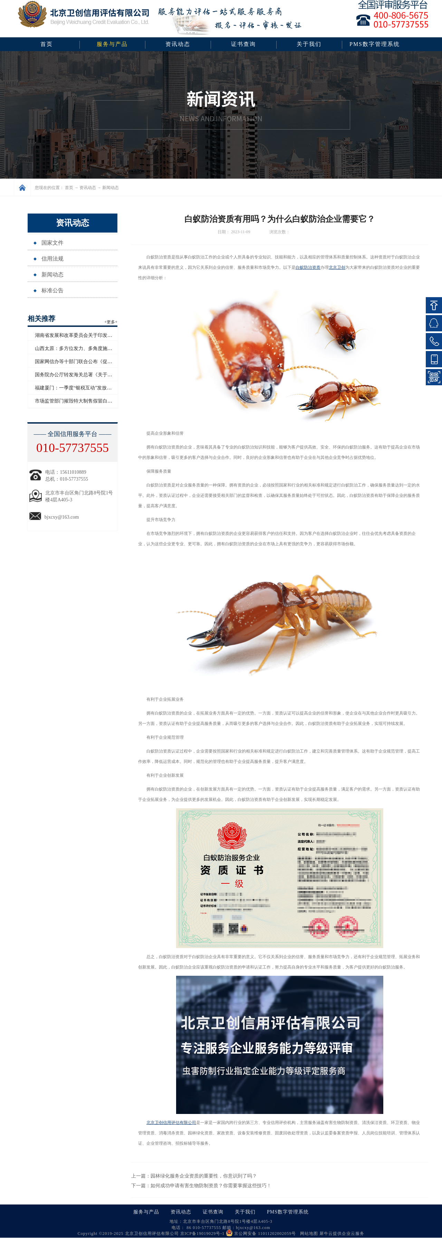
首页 (46, 44)
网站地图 (307, 1233)
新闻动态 (110, 187)
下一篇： (201, 1185)
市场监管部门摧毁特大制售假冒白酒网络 (78, 401)
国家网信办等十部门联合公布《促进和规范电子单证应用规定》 (102, 361)
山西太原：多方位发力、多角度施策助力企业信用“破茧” (95, 348)
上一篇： (194, 1176)
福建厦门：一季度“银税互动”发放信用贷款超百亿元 (90, 387)
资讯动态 (87, 187)
